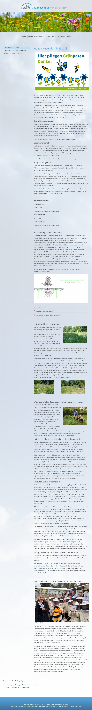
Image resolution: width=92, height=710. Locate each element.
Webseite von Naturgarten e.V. (69, 536)
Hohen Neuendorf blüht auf (18, 44)
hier (27, 687)
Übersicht (24, 36)
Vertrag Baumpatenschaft (43, 307)
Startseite (6, 44)
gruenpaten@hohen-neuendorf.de (48, 211)
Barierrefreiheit (31, 706)
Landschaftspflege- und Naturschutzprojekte (15, 50)
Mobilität (41, 36)
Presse (18, 706)
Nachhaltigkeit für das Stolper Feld (13, 53)
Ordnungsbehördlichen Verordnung (25, 685)
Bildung (69, 36)
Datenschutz (24, 706)
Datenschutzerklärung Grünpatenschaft (48, 315)
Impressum (13, 706)
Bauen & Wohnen (33, 36)
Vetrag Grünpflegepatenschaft (45, 311)
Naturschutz (61, 36)
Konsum (48, 36)
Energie (54, 36)
